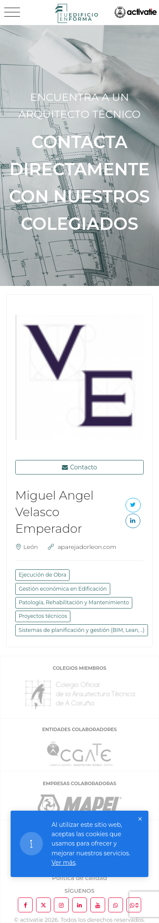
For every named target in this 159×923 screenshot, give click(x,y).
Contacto (79, 467)
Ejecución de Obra (43, 575)
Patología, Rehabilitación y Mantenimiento (74, 602)
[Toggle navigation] (12, 12)
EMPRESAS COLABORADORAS (79, 783)
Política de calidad (79, 878)
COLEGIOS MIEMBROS (79, 668)
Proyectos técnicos (43, 616)
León (30, 547)
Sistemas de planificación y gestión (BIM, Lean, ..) (82, 630)
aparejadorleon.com (87, 547)
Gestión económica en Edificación (63, 589)
